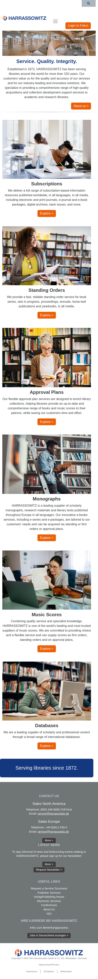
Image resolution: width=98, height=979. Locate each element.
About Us (49, 909)
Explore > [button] (46, 213)
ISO (49, 913)
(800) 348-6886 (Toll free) (56, 809)
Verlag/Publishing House (49, 896)
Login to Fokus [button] (78, 25)
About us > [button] (81, 106)
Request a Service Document (49, 888)
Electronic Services (49, 901)
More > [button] (49, 840)
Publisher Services (49, 892)
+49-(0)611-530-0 (56, 827)
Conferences (49, 905)
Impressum (31, 971)
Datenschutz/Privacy (49, 964)
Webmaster (66, 971)
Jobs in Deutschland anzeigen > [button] (49, 935)
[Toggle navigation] (55, 21)
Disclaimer (49, 971)
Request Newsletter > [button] (49, 869)
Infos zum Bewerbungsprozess (49, 927)
